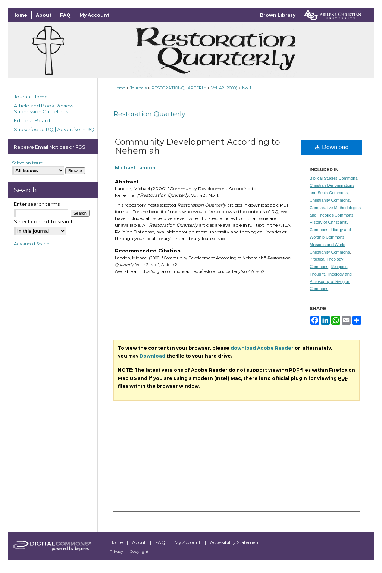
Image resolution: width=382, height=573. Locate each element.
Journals (138, 88)
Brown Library (277, 15)
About (139, 542)
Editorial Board (32, 120)
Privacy (117, 551)
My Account (188, 542)
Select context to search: (44, 221)
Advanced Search (32, 243)
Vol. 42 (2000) (224, 88)
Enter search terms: (37, 204)
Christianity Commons (330, 200)
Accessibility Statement (235, 542)
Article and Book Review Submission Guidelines (43, 108)
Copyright (139, 551)
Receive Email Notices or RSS (49, 147)
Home (119, 88)
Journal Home (31, 97)
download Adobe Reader (262, 348)
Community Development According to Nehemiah (197, 146)
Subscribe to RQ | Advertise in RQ (54, 129)
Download (332, 147)
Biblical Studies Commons (333, 178)
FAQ (160, 542)
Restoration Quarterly (149, 114)
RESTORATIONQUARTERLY (178, 88)
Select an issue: (27, 163)
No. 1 (246, 88)
